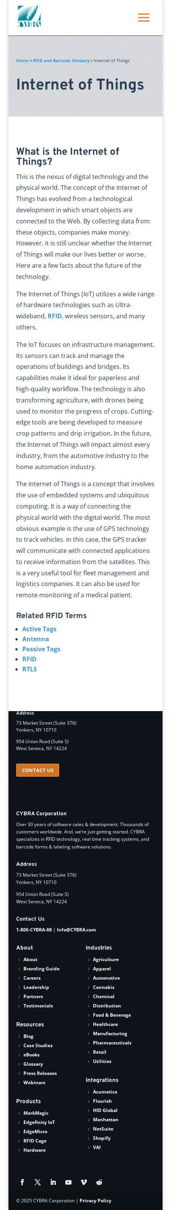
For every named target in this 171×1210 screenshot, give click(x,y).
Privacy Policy (95, 1200)
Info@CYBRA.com (76, 929)
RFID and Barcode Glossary (61, 60)
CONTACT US (37, 770)
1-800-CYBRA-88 (34, 929)
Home (22, 60)
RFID (55, 316)
